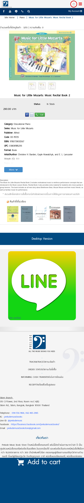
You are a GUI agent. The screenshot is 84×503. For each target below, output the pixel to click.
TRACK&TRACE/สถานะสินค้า (42, 362)
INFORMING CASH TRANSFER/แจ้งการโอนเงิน (42, 377)
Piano (22, 17)
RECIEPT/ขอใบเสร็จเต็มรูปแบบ (42, 384)
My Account (75, 11)
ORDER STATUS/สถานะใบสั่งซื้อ (42, 369)
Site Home (9, 17)
